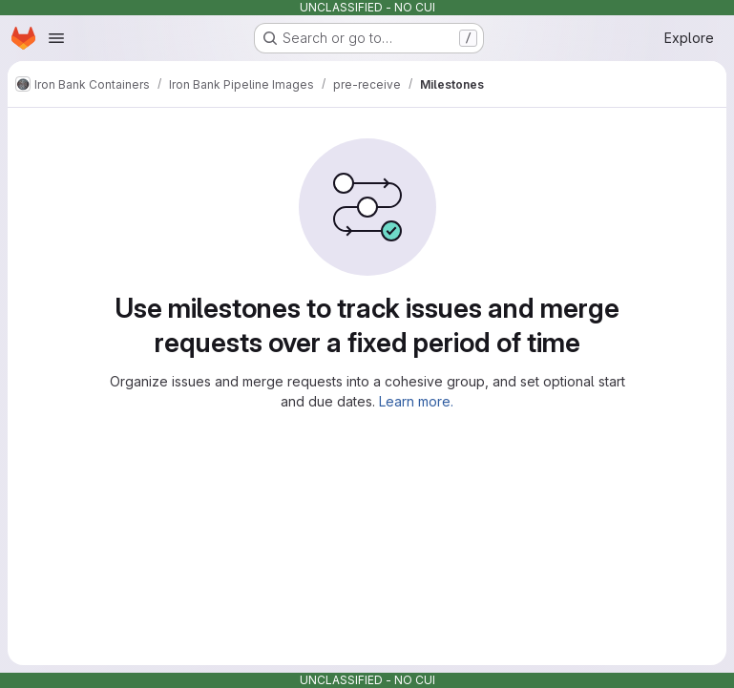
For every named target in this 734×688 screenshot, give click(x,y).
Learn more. (416, 401)
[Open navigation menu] (56, 38)
